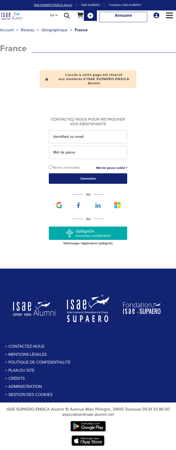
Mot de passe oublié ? (111, 168)
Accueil (7, 30)
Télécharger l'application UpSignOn (88, 243)
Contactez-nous (26, 346)
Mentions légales (27, 354)
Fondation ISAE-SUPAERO (125, 5)
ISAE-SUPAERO (90, 5)
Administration (25, 386)
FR (54, 16)
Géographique (55, 30)
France (81, 30)
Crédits (16, 378)
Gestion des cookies (30, 394)
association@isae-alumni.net (88, 414)
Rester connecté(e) (64, 167)
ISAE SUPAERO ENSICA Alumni (53, 5)
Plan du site (21, 370)
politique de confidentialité (39, 362)
